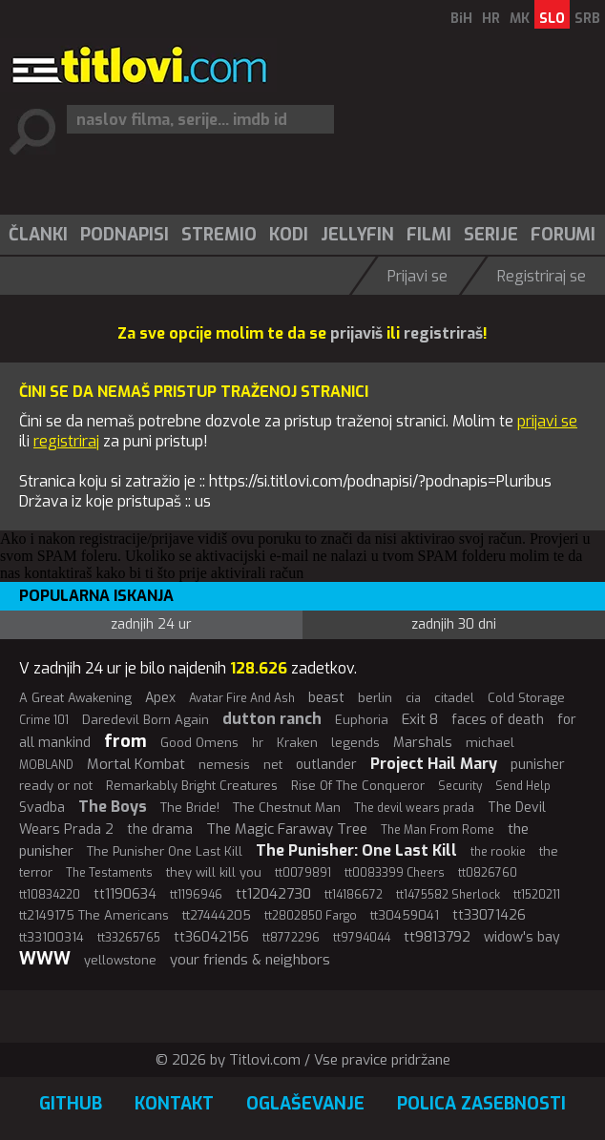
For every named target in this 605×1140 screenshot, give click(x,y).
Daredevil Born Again (145, 720)
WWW (45, 958)
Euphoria (361, 720)
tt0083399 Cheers (394, 873)
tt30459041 (404, 915)
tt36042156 (211, 937)
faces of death (497, 720)
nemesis (224, 765)
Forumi (563, 234)
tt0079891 (303, 873)
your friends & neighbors (250, 959)
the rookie (498, 852)
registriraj (66, 441)
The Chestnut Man (287, 807)
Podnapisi (124, 234)
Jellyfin (357, 234)
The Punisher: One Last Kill (356, 850)
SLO (552, 19)
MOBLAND (46, 765)
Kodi (288, 234)
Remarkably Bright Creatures (192, 785)
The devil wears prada (414, 808)
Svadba (42, 807)
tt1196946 (196, 894)
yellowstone (120, 960)
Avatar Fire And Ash (242, 698)
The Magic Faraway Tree (286, 829)
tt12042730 (273, 893)
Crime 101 (44, 720)
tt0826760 (487, 873)
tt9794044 (361, 937)
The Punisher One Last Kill (164, 851)
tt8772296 (291, 937)
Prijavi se (417, 276)
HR (491, 19)
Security (460, 786)
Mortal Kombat (136, 764)
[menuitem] (37, 235)
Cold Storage (526, 698)
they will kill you (213, 872)
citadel (454, 698)
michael (490, 743)
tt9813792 (437, 936)
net (272, 765)
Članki (38, 234)
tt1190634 (125, 894)
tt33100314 (51, 937)
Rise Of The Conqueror (358, 785)
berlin (375, 698)
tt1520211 (536, 894)
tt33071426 (489, 915)
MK (520, 19)
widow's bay (522, 937)
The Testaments (109, 873)
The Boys (112, 807)
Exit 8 (420, 719)
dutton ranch (272, 719)
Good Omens (199, 743)
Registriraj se (541, 276)
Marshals (422, 743)
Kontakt (174, 1103)
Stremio (219, 234)
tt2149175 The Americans (94, 915)
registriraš (443, 333)
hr (257, 743)
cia (413, 698)
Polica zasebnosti (481, 1103)
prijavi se (547, 421)
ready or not (56, 785)
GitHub (70, 1103)
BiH (461, 19)
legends (355, 743)
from (125, 741)
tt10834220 (49, 894)
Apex (160, 698)
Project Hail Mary (433, 764)
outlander (326, 765)
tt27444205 (216, 915)
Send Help (523, 786)
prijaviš (356, 333)
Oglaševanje (305, 1103)
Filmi (429, 234)
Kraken (297, 743)
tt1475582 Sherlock (448, 894)
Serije (491, 234)
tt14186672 (353, 894)
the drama (160, 829)
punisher (538, 765)
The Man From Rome (437, 830)
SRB (587, 19)
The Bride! (189, 807)
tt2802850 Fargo (310, 915)
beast (326, 698)
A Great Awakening (75, 698)
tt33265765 (128, 937)
